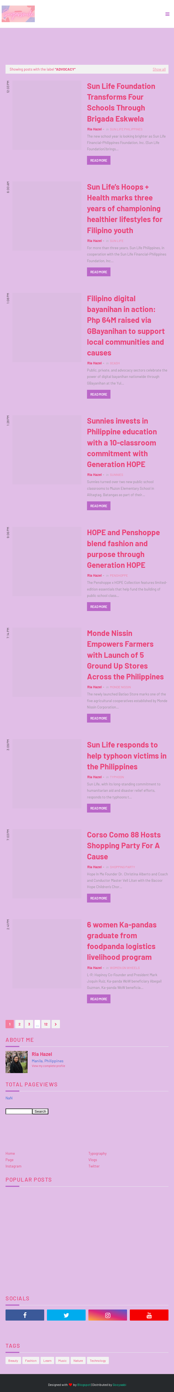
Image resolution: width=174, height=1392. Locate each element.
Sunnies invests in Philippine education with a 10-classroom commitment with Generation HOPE (122, 442)
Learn (47, 1360)
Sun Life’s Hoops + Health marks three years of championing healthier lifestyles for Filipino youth (125, 208)
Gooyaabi (119, 1384)
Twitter (94, 1166)
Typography (97, 1153)
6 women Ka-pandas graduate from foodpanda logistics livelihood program (122, 941)
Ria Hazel (94, 129)
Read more (98, 160)
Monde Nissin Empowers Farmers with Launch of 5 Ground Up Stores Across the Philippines (125, 654)
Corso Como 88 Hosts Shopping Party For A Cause (124, 845)
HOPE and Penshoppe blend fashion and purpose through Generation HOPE (123, 548)
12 (46, 1024)
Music (62, 1360)
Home (10, 1153)
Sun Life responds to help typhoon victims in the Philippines (127, 755)
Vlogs (92, 1160)
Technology (98, 1360)
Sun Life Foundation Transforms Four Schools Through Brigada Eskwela (121, 102)
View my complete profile (48, 1066)
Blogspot (84, 1384)
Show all (159, 69)
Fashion (30, 1360)
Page (10, 1160)
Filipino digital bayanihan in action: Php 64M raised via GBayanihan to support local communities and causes (126, 325)
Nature (78, 1360)
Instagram (14, 1166)
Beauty (13, 1360)
